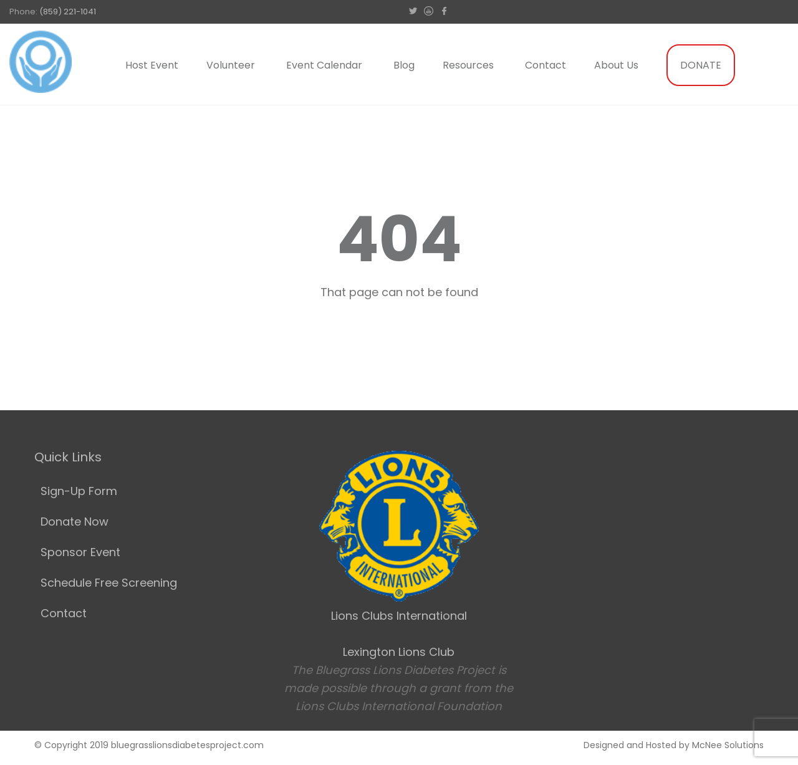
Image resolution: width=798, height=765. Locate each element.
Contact (545, 65)
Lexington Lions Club (398, 652)
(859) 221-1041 (67, 11)
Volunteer (230, 65)
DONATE (700, 65)
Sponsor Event (80, 552)
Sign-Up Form (79, 491)
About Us (616, 65)
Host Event (151, 65)
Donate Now (74, 521)
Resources (468, 65)
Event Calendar (324, 65)
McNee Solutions (728, 745)
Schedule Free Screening (109, 582)
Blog (404, 65)
